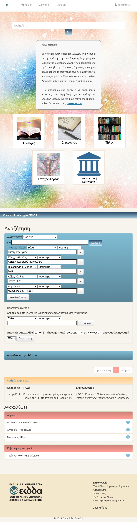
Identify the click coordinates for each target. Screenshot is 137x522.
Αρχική (26, 4)
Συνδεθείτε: (124, 4)
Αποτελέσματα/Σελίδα (20, 332)
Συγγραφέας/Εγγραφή (116, 332)
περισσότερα (74, 103)
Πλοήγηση (44, 4)
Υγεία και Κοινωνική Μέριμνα (23, 455)
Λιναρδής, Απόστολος (117, 398)
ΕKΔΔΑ (79, 518)
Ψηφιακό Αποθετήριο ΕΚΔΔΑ (20, 215)
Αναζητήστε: (14, 237)
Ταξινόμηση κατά (55, 332)
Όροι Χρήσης (100, 507)
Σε (85, 332)
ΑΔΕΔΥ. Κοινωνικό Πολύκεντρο (93, 394)
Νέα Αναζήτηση (17, 297)
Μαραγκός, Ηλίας (94, 398)
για (9, 242)
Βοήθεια (61, 4)
